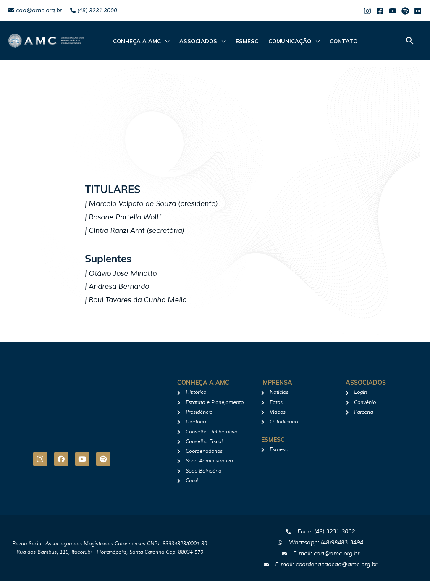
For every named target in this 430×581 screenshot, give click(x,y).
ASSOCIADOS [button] (198, 41)
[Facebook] (380, 11)
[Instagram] (367, 11)
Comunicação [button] (289, 41)
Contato (343, 41)
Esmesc (247, 41)
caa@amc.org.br (35, 10)
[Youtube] (392, 11)
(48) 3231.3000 (93, 10)
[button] (410, 40)
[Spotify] (405, 11)
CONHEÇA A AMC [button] (137, 41)
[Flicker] (418, 11)
